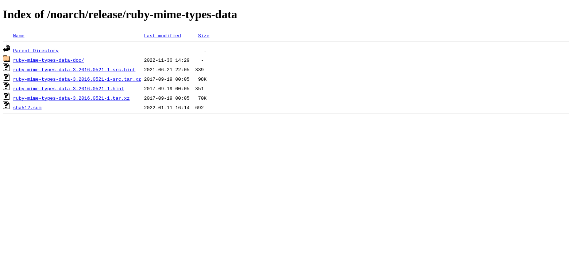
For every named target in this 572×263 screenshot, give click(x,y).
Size (203, 35)
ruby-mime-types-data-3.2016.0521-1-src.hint (74, 69)
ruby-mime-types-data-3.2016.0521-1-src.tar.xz (77, 79)
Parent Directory (36, 50)
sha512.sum (27, 107)
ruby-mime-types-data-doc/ (48, 60)
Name (18, 35)
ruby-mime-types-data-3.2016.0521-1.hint (68, 88)
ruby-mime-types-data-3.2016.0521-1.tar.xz (71, 98)
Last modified (162, 35)
